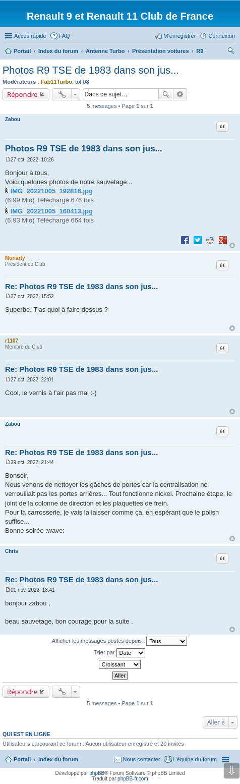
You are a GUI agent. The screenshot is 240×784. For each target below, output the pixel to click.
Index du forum (58, 759)
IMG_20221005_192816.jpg (52, 191)
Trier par (119, 652)
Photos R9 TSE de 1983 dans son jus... (91, 70)
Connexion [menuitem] (221, 36)
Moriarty (15, 258)
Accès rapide (30, 36)
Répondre (22, 94)
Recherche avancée (180, 94)
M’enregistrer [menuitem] (179, 36)
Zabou (12, 119)
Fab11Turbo (56, 82)
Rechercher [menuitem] (231, 52)
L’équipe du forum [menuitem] (195, 759)
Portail (22, 51)
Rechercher (165, 94)
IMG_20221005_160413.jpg (52, 211)
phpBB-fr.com (132, 778)
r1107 (11, 341)
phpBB (96, 773)
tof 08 (82, 82)
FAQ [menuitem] (64, 36)
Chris (11, 551)
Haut (232, 245)
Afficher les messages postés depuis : (120, 641)
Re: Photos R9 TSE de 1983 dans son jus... (81, 286)
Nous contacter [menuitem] (141, 759)
